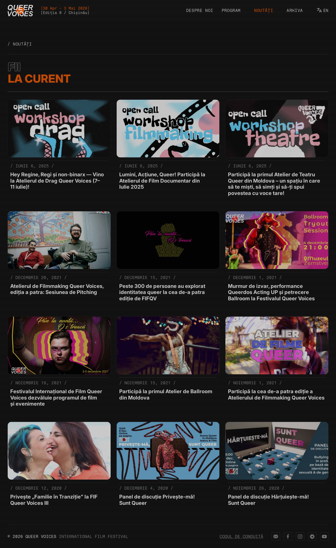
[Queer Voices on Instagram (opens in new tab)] (300, 536)
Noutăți (263, 10)
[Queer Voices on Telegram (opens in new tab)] (312, 536)
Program (231, 10)
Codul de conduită (241, 536)
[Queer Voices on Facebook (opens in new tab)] (288, 536)
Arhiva (295, 10)
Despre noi (199, 10)
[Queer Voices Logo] (20, 10)
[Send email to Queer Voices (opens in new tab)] (276, 536)
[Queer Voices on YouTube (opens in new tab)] (324, 536)
